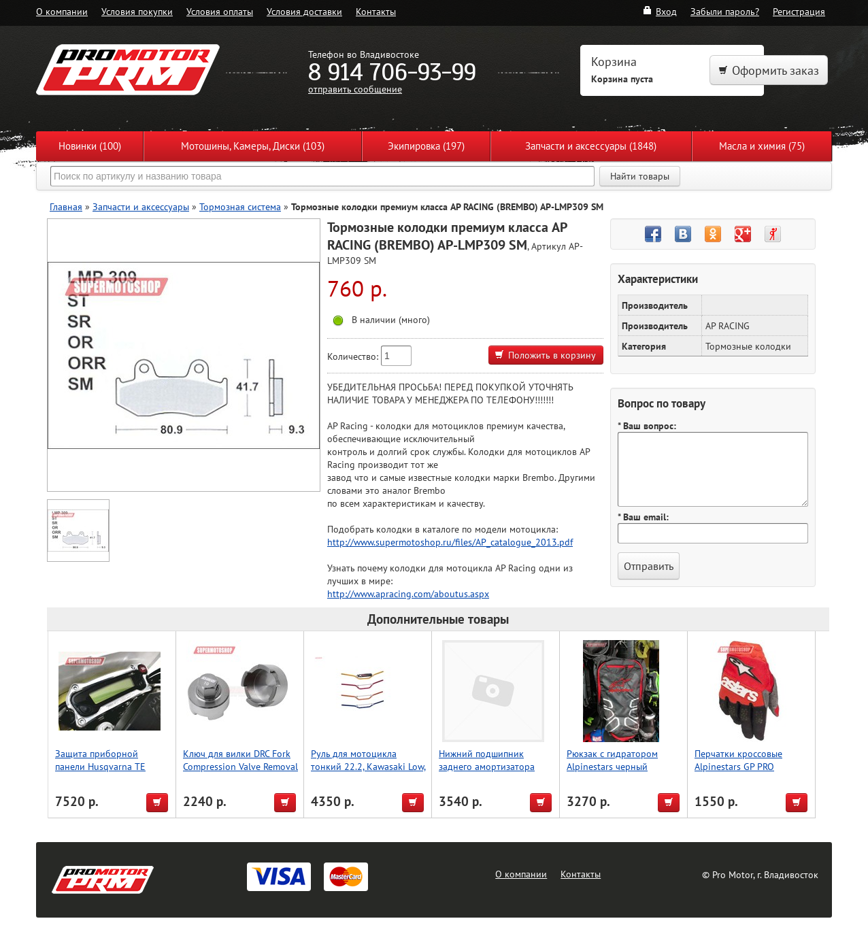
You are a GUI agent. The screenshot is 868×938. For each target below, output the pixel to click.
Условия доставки (304, 11)
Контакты (376, 11)
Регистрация (799, 11)
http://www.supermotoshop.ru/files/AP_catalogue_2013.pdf (450, 541)
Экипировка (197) (426, 145)
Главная (66, 206)
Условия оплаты (219, 11)
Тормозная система (240, 206)
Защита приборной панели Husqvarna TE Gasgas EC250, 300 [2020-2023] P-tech (110, 773)
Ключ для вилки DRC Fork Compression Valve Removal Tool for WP (240, 766)
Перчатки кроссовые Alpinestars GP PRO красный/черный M (738, 766)
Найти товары (639, 176)
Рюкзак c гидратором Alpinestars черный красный (612, 766)
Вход (659, 11)
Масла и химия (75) (762, 145)
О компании (62, 11)
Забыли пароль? (724, 11)
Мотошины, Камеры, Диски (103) (252, 145)
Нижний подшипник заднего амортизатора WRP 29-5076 (487, 766)
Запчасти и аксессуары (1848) (590, 145)
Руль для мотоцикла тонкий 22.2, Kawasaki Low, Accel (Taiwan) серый (368, 766)
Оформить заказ (768, 70)
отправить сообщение (355, 88)
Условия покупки (137, 11)
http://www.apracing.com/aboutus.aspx (408, 593)
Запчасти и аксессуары (141, 206)
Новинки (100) (90, 145)
